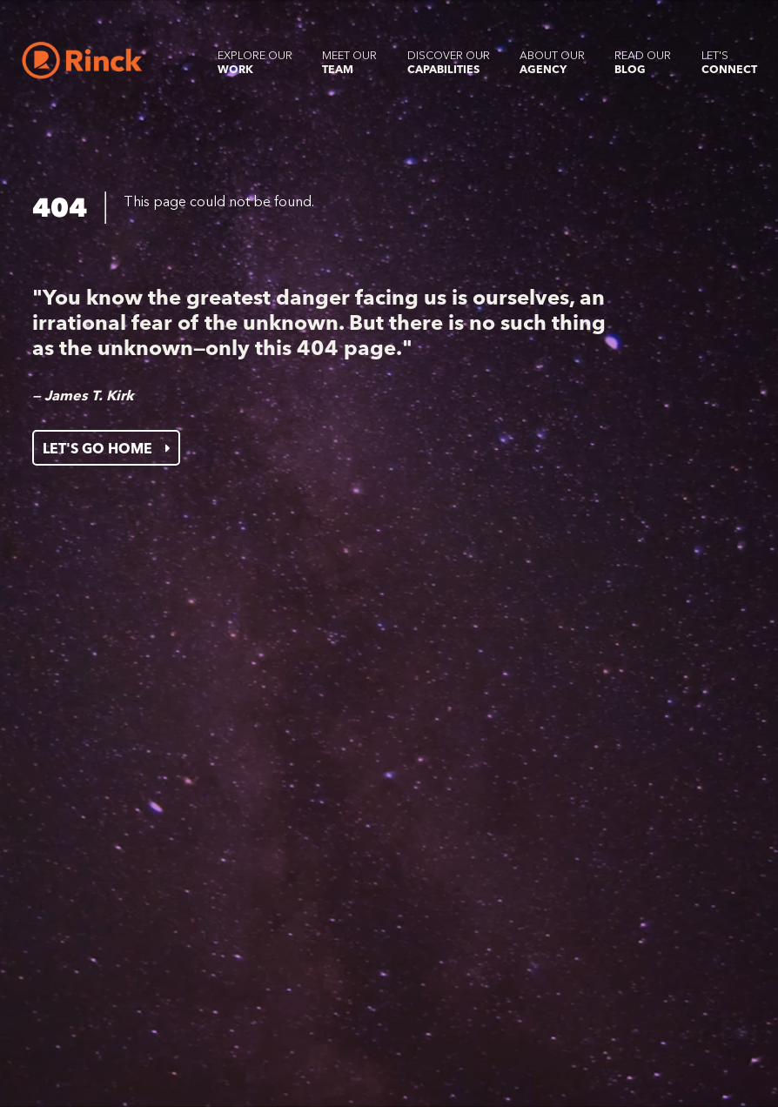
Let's (729, 62)
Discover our (448, 62)
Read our (642, 62)
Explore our (255, 62)
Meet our (349, 62)
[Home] (82, 60)
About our (552, 62)
